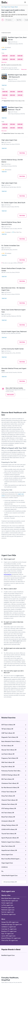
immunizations (7, 574)
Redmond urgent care (7, 910)
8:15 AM (12, 56)
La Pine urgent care (7, 905)
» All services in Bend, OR (10, 882)
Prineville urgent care (7, 907)
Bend (16, 7)
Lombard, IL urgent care (8, 927)
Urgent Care (7, 7)
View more (3, 62)
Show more (24, 69)
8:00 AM (5, 56)
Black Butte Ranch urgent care (10, 898)
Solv (2, 7)
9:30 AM (20, 59)
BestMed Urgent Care (8, 955)
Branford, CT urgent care (8, 931)
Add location (10, 394)
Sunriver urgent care (7, 912)
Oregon (12, 7)
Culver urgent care (7, 903)
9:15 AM (20, 95)
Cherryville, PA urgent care (9, 940)
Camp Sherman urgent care (9, 900)
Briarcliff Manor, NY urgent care (10, 938)
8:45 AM (5, 59)
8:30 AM (20, 56)
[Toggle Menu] (24, 2)
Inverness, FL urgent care (8, 929)
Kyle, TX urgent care (7, 933)
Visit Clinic (22, 153)
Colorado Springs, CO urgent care (11, 924)
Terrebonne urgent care (8, 914)
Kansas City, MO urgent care (9, 922)
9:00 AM (12, 59)
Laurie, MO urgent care (8, 936)
